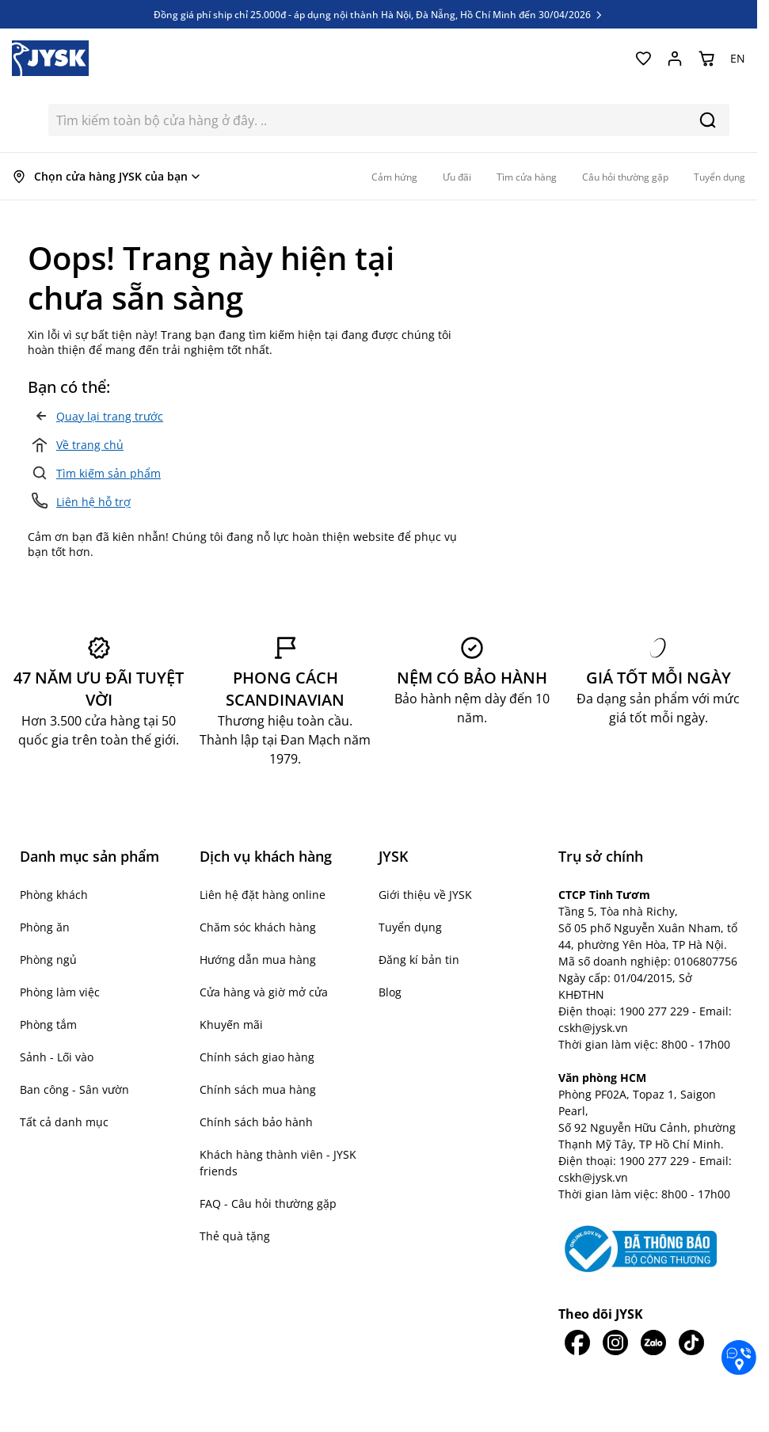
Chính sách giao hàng (257, 1056)
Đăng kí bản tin (419, 959)
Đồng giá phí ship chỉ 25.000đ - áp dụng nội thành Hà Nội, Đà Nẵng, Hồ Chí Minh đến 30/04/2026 (379, 14)
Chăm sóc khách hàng (258, 927)
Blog (390, 992)
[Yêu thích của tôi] (643, 59)
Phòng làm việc (60, 992)
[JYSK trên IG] (615, 1342)
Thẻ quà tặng (235, 1235)
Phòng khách (54, 894)
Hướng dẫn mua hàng (258, 959)
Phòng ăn (45, 927)
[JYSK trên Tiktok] (691, 1342)
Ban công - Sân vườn (74, 1089)
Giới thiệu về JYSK (425, 894)
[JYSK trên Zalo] (653, 1342)
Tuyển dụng (410, 927)
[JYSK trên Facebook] (577, 1342)
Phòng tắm (48, 1024)
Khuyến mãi (231, 1024)
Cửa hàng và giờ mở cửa (264, 992)
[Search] (707, 120)
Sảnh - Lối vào (56, 1056)
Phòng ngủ (48, 959)
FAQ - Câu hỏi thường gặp (268, 1203)
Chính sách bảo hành (256, 1121)
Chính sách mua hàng (258, 1089)
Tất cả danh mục (64, 1121)
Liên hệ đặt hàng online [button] (262, 894)
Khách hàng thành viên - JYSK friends (278, 1163)
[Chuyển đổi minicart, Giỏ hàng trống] (706, 59)
